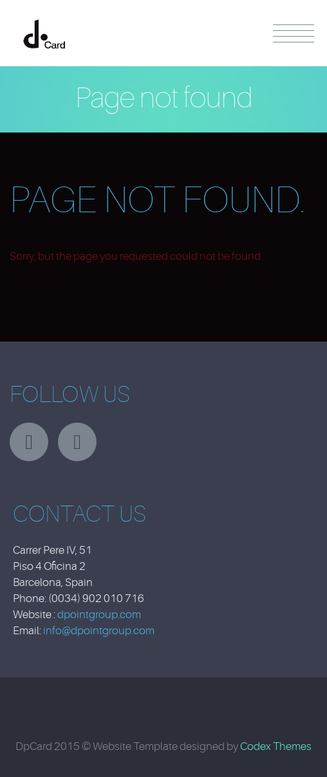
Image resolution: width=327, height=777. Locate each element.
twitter (29, 442)
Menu (293, 33)
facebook (77, 442)
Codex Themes (276, 746)
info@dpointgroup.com (98, 631)
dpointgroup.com (99, 614)
